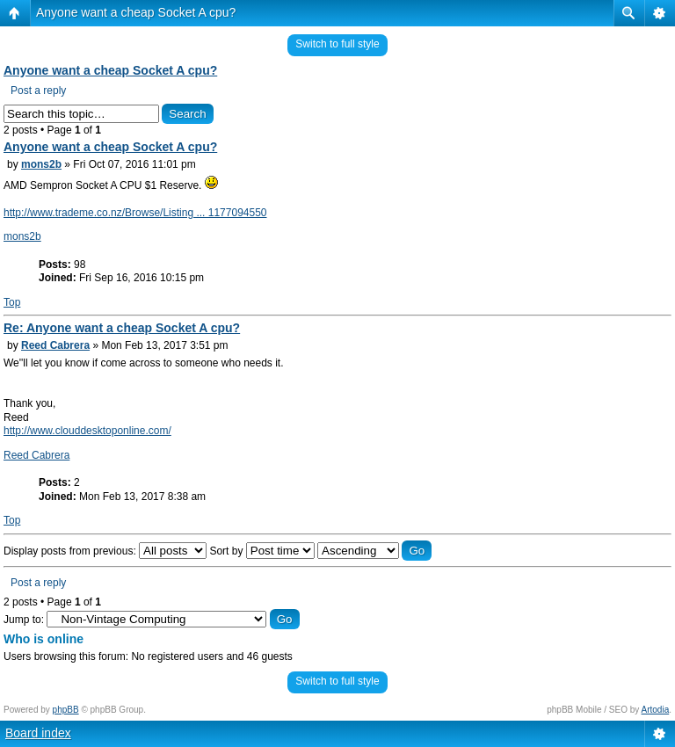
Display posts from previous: (105, 551)
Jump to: (24, 619)
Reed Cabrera (55, 345)
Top (12, 302)
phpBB (66, 709)
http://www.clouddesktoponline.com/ (87, 430)
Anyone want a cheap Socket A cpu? (136, 12)
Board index (38, 733)
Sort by (261, 551)
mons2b (41, 164)
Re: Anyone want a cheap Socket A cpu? (122, 328)
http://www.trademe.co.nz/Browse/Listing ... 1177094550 (135, 213)
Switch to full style (337, 44)
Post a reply (38, 90)
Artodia (656, 709)
